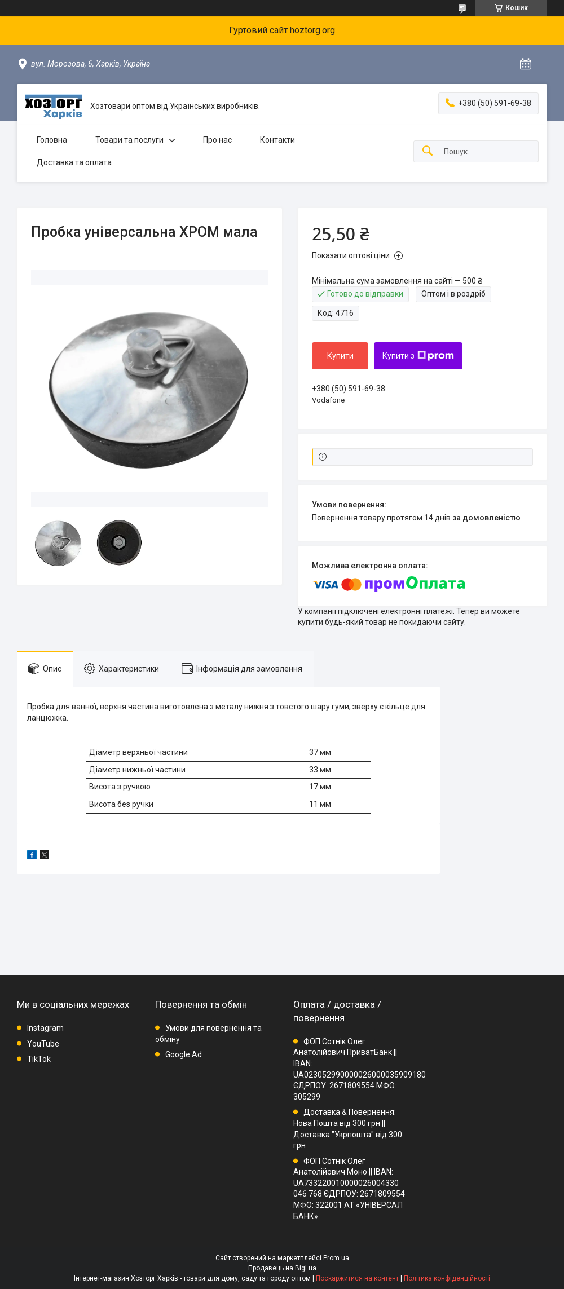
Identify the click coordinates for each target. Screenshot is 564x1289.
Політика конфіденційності (447, 1278)
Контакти (277, 139)
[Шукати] (427, 151)
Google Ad (183, 1054)
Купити (340, 355)
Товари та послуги (129, 139)
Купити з (418, 356)
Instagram (45, 1027)
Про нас (217, 139)
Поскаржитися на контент (357, 1278)
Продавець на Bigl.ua (282, 1268)
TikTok (39, 1058)
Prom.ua (336, 1258)
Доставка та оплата (74, 162)
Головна (52, 139)
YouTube (43, 1043)
